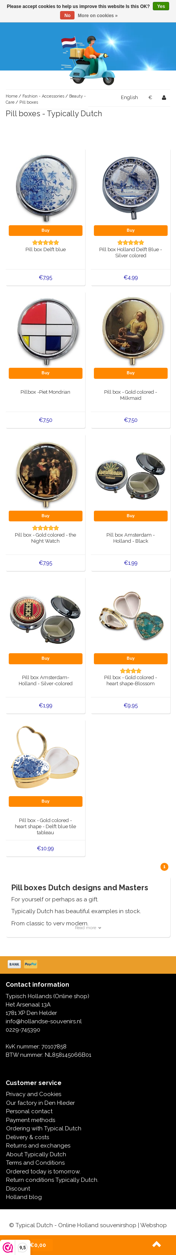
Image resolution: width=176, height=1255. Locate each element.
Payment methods (30, 1120)
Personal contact (29, 1111)
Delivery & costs (27, 1137)
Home (11, 96)
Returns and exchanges (38, 1145)
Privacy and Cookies (33, 1094)
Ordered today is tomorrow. (43, 1171)
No (67, 15)
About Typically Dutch (36, 1154)
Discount (18, 1188)
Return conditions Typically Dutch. (52, 1179)
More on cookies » (98, 15)
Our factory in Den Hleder (40, 1103)
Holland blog (24, 1197)
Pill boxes (28, 102)
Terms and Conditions (35, 1162)
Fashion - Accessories (43, 96)
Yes (161, 6)
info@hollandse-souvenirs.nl (44, 1021)
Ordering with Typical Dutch (43, 1128)
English (129, 97)
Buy (45, 230)
